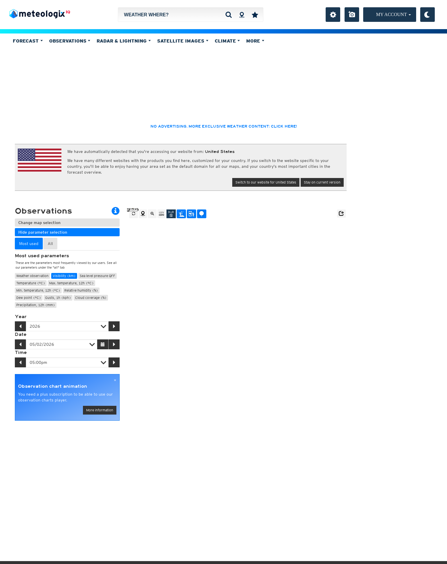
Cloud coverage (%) (91, 297)
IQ (68, 12)
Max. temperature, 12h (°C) (71, 283)
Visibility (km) (64, 276)
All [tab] (50, 243)
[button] (341, 213)
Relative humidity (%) (81, 290)
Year (20, 316)
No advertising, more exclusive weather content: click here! (223, 126)
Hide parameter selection (42, 232)
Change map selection (39, 222)
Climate (227, 40)
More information (99, 410)
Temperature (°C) (30, 283)
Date (20, 334)
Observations (70, 40)
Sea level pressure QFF (97, 276)
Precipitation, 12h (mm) (35, 305)
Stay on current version (322, 182)
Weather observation (32, 276)
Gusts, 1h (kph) (58, 297)
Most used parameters (42, 255)
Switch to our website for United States (265, 182)
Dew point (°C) (28, 297)
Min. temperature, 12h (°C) (38, 290)
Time (21, 352)
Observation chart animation (52, 386)
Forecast (28, 40)
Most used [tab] (28, 243)
